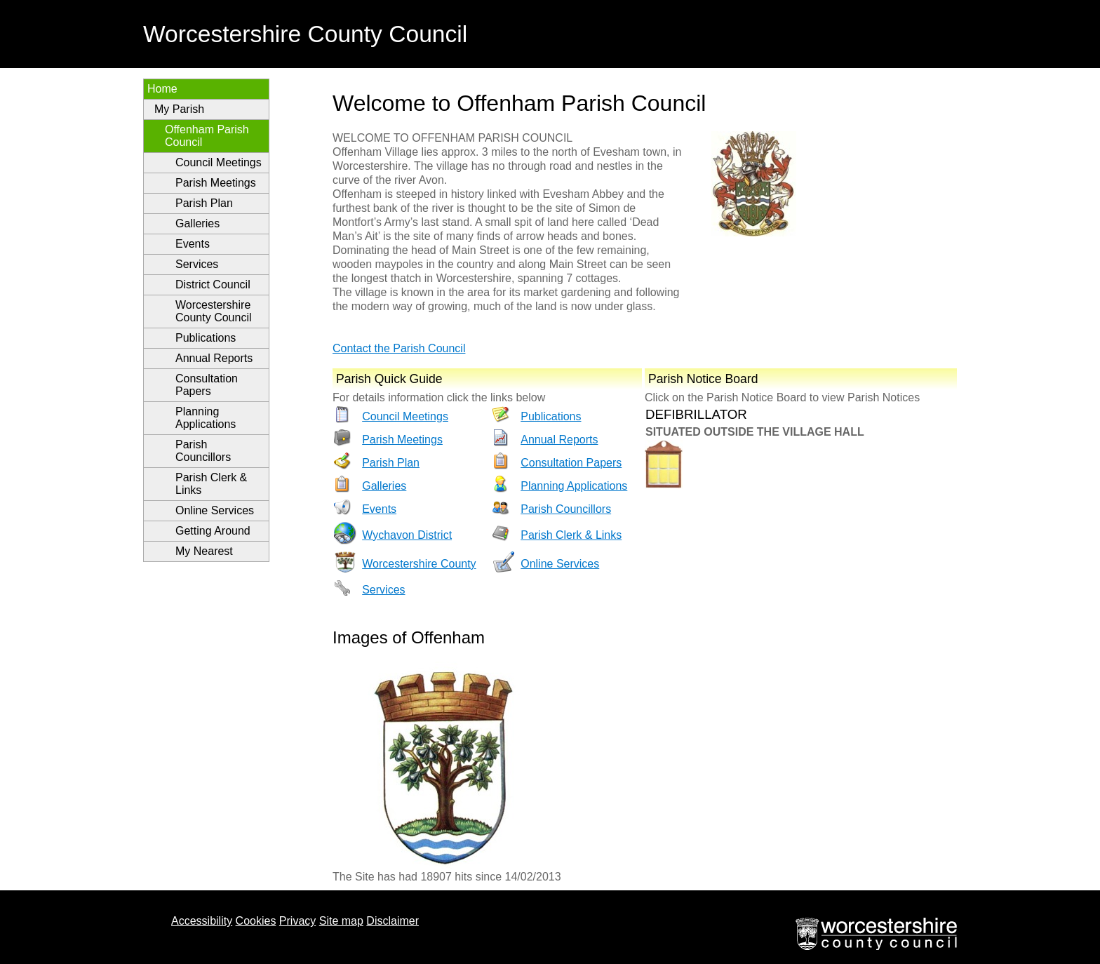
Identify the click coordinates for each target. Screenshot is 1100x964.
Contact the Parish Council (399, 348)
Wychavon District (407, 535)
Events (192, 244)
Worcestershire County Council (213, 311)
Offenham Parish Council (207, 135)
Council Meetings (218, 162)
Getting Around (212, 531)
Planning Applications (205, 418)
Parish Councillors (203, 451)
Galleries (197, 223)
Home (162, 89)
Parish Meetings (215, 183)
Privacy (297, 921)
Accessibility (201, 921)
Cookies (256, 921)
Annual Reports (214, 358)
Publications (205, 338)
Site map (341, 921)
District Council (212, 284)
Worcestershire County (419, 564)
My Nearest (204, 551)
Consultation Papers (206, 385)
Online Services (214, 510)
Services (196, 264)
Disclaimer (392, 921)
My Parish (179, 109)
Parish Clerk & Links (211, 483)
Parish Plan (204, 203)
